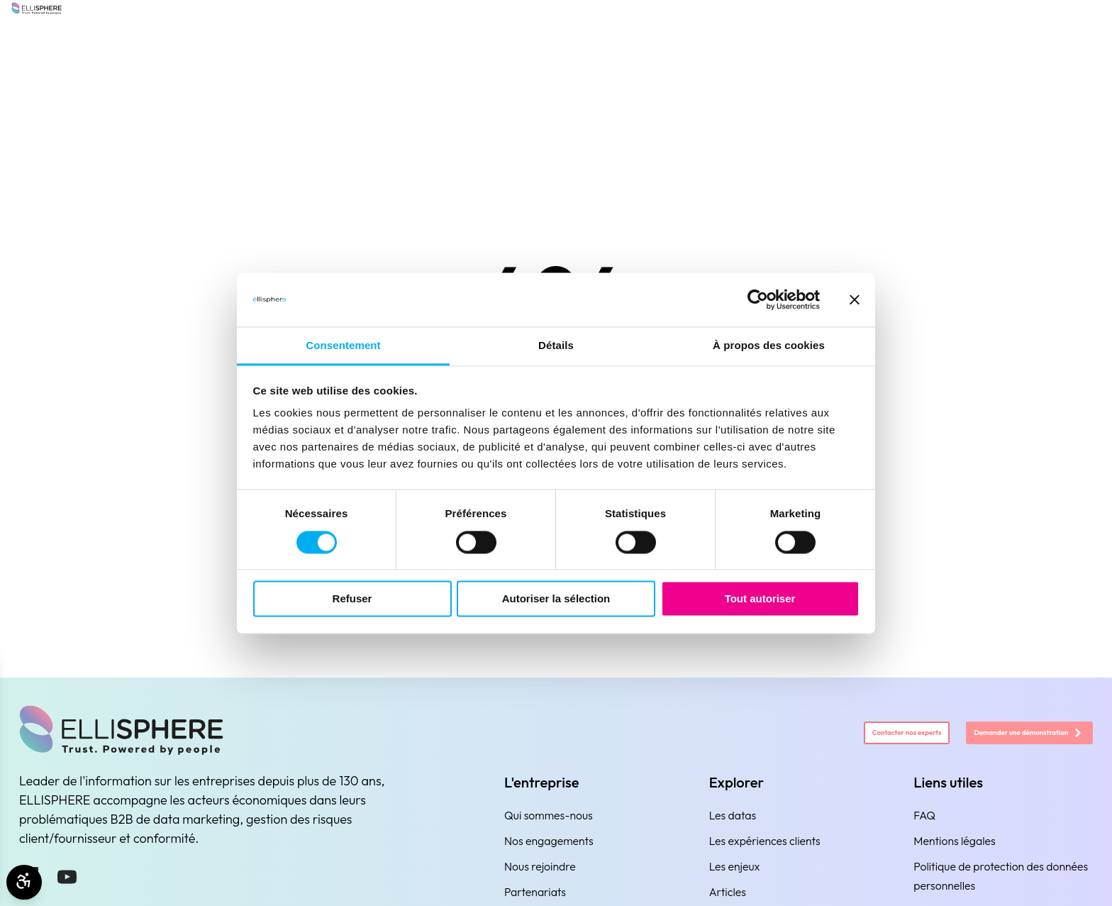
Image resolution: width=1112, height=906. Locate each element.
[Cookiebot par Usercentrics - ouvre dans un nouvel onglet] (758, 299)
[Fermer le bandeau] (855, 299)
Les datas (733, 815)
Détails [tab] (556, 346)
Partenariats (535, 892)
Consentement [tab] (343, 346)
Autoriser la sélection (556, 599)
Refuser (352, 599)
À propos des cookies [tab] (769, 346)
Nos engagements (549, 841)
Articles (727, 892)
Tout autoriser (760, 599)
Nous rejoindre (540, 866)
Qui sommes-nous (548, 815)
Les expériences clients (765, 841)
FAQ (924, 815)
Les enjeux (734, 866)
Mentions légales (954, 841)
